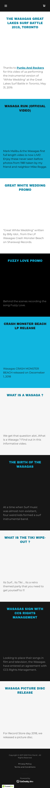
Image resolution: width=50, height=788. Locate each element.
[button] (5, 5)
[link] (44, 5)
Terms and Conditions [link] (25, 767)
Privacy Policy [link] (25, 764)
